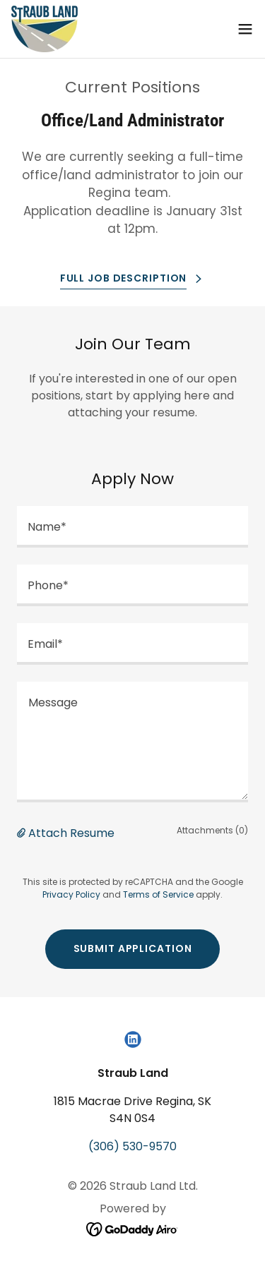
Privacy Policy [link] (71, 894)
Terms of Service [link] (158, 894)
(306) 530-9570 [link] (132, 1146)
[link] (44, 29)
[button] (245, 29)
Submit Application (132, 948)
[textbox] (132, 527)
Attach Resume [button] (71, 833)
